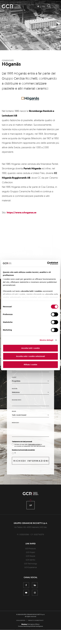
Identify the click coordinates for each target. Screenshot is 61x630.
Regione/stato (16, 400)
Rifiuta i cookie (30, 364)
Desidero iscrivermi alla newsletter (23, 450)
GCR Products (30, 549)
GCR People (30, 556)
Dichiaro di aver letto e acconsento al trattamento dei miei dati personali (29, 445)
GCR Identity (30, 560)
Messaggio (15, 423)
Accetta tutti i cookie (30, 348)
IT (38, 6)
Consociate (8, 60)
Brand (14, 411)
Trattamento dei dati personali (22, 442)
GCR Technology (30, 564)
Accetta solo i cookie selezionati (30, 356)
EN (43, 6)
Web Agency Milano (33, 624)
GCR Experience (30, 567)
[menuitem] (21, 620)
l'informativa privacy (34, 444)
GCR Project (30, 552)
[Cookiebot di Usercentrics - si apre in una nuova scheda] (47, 263)
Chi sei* (14, 377)
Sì (15, 453)
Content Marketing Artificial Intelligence (30, 626)
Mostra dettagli (46, 340)
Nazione (14, 389)
